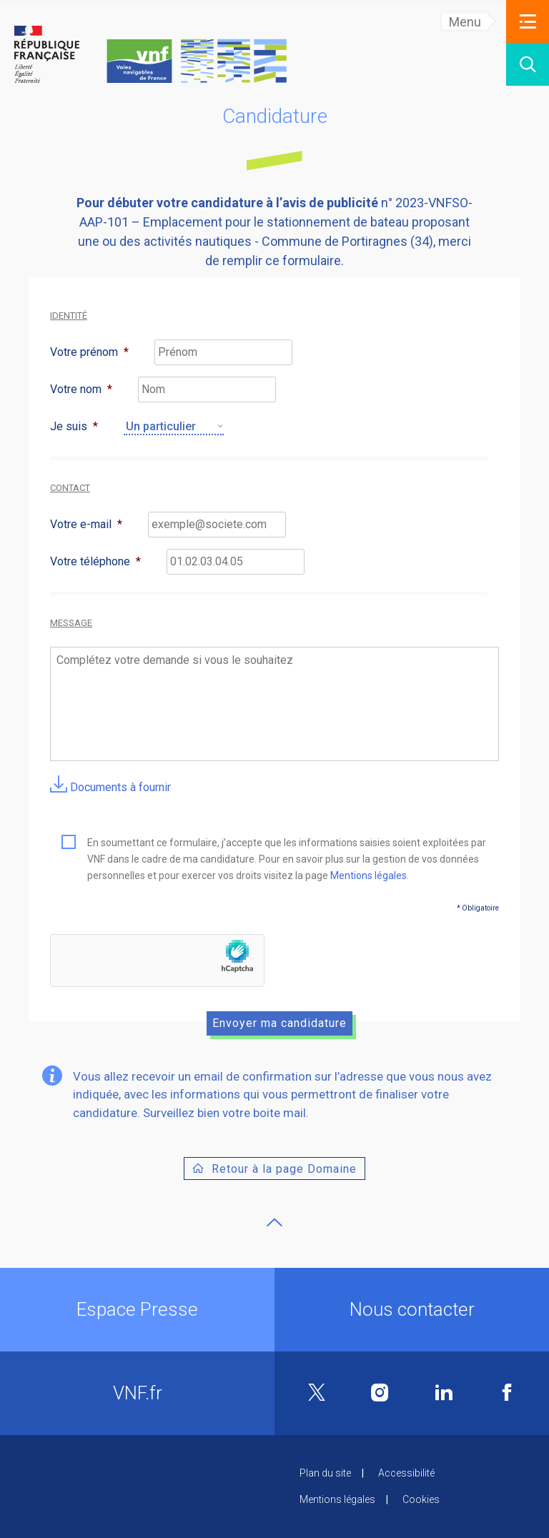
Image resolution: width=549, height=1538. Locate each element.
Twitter (316, 1393)
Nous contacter (412, 1309)
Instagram (380, 1392)
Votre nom (81, 389)
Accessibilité (406, 1473)
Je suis (74, 426)
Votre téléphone (95, 561)
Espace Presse (137, 1309)
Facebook (506, 1392)
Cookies (421, 1499)
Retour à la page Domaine (284, 1169)
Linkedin (443, 1392)
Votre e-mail (86, 524)
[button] (527, 21)
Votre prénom (89, 352)
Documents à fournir (110, 787)
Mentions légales (368, 875)
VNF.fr (137, 1393)
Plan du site (325, 1473)
